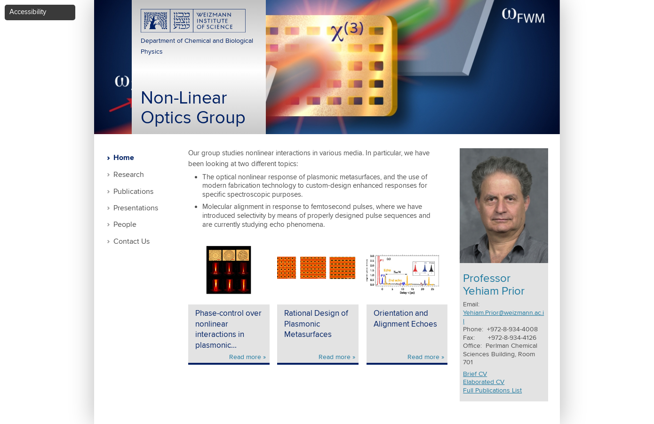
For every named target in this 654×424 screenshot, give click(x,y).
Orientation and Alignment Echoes (405, 319)
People (124, 224)
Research (128, 174)
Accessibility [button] (27, 12)
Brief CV (475, 374)
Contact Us (131, 241)
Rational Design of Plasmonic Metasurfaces (316, 324)
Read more (245, 357)
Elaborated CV (483, 382)
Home (123, 158)
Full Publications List (492, 390)
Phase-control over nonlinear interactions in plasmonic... (228, 330)
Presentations (135, 208)
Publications (133, 191)
